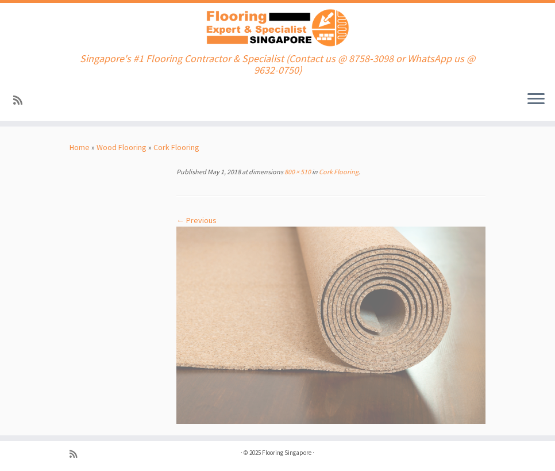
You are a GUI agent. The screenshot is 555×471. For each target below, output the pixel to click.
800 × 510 (297, 171)
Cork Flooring (176, 147)
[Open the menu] (536, 100)
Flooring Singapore (286, 453)
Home (80, 147)
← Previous (196, 220)
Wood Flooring (122, 147)
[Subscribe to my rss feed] (21, 100)
